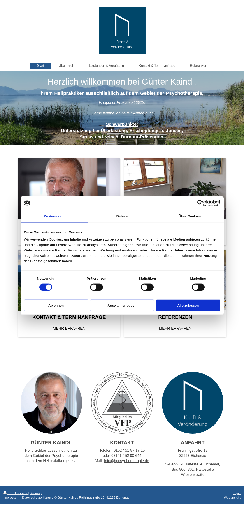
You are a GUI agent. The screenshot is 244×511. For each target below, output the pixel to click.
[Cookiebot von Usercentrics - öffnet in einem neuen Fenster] (200, 203)
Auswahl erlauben (121, 305)
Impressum (11, 497)
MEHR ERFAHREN (69, 328)
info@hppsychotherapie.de (126, 461)
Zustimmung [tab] (54, 216)
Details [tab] (122, 216)
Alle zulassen (188, 305)
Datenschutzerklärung (37, 497)
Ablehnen (56, 305)
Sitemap (36, 493)
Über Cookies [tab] (190, 216)
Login (237, 493)
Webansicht (232, 497)
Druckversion (15, 493)
